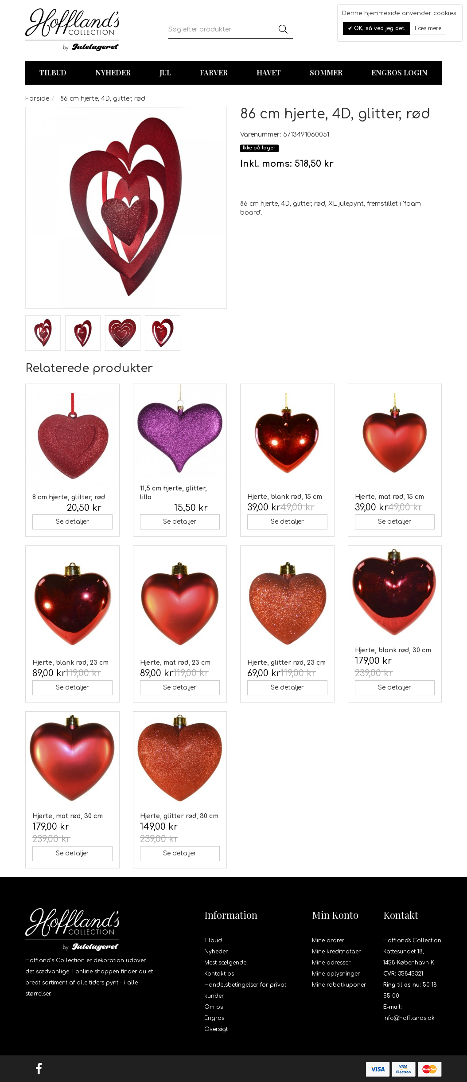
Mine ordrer (328, 940)
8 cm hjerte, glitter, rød (68, 497)
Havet (269, 72)
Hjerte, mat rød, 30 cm (67, 816)
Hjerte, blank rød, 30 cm (393, 650)
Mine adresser (331, 963)
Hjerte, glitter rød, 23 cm (286, 662)
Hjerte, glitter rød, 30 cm (179, 816)
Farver (214, 72)
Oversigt (216, 1029)
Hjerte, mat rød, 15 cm (389, 497)
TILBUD (52, 72)
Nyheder (113, 72)
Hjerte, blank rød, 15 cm (284, 497)
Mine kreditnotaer (336, 952)
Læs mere (428, 28)
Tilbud (213, 940)
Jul (165, 72)
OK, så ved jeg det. (378, 28)
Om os (213, 1007)
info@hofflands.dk (409, 1018)
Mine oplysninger (336, 974)
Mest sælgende (225, 963)
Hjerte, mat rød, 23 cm (175, 662)
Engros (214, 1018)
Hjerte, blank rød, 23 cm (70, 662)
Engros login (399, 72)
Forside (37, 98)
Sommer (326, 72)
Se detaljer (72, 521)
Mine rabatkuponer (339, 985)
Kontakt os (219, 974)
